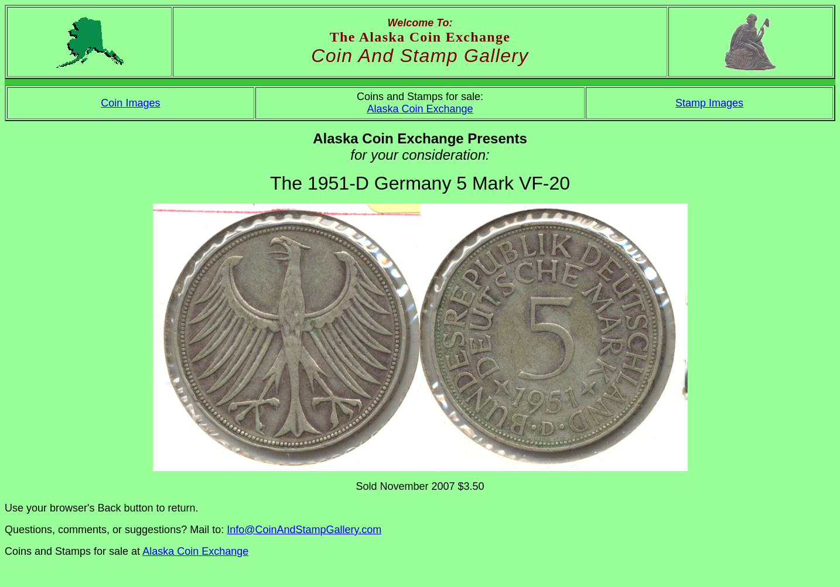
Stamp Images (709, 103)
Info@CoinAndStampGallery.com (304, 529)
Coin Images (130, 103)
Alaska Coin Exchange (420, 109)
